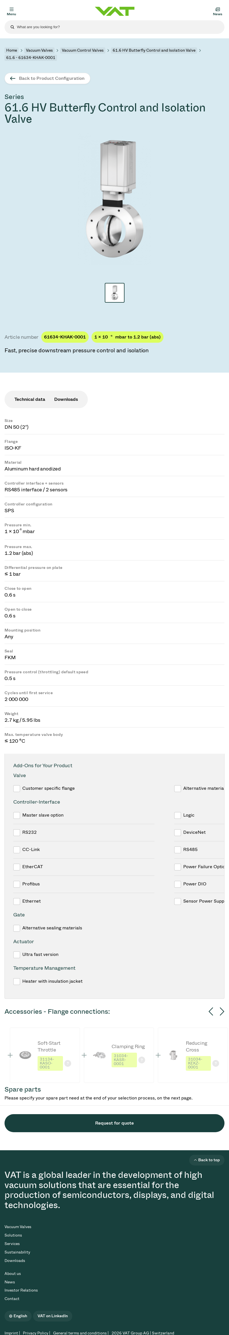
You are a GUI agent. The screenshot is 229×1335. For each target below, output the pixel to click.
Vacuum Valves (39, 50)
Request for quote (114, 1123)
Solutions (13, 1235)
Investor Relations (21, 1290)
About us (13, 1273)
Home (11, 50)
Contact (12, 1298)
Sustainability (17, 1252)
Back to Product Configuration (51, 78)
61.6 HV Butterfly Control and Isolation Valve (154, 50)
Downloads (15, 1260)
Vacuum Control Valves (83, 50)
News (10, 1282)
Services (12, 1243)
